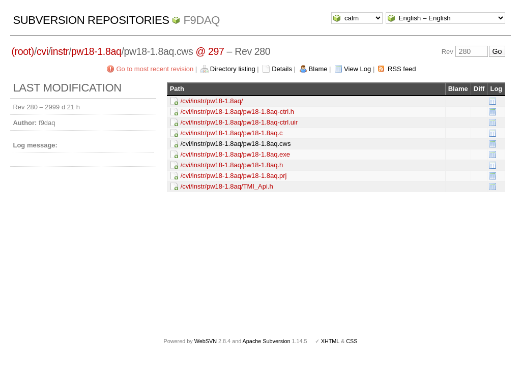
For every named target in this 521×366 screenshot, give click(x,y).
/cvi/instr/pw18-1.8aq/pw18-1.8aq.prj (234, 175)
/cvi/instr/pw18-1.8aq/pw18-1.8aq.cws (236, 143)
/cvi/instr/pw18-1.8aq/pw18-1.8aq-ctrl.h (237, 111)
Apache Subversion (267, 341)
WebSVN (205, 341)
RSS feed (402, 69)
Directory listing (232, 69)
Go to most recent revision (154, 69)
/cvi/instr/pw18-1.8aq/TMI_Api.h (227, 186)
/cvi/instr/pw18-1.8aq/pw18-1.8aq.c (232, 133)
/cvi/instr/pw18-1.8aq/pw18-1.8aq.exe (235, 154)
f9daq (201, 20)
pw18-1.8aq (96, 51)
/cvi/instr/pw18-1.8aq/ (212, 101)
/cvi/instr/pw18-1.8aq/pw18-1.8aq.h (232, 165)
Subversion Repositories (91, 20)
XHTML (330, 341)
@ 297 (210, 51)
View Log (357, 69)
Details (282, 69)
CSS (351, 341)
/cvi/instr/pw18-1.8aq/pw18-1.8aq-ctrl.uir (239, 122)
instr (60, 51)
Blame (318, 69)
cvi (42, 51)
